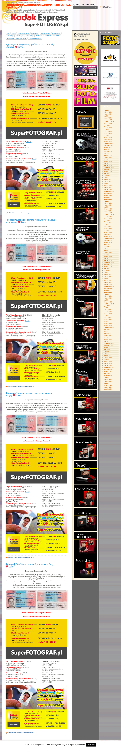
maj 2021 (106, 177)
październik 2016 (109, 286)
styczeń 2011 (108, 339)
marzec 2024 (108, 114)
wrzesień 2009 (108, 369)
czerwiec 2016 (108, 292)
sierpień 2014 (108, 314)
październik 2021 (109, 167)
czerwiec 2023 (108, 128)
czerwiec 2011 (108, 329)
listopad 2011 (108, 325)
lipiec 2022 (107, 149)
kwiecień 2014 (108, 318)
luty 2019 (106, 230)
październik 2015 (109, 304)
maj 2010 (106, 353)
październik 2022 (109, 143)
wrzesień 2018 (108, 240)
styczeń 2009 (108, 385)
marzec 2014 (108, 320)
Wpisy (103, 6)
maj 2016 (106, 294)
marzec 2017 (108, 276)
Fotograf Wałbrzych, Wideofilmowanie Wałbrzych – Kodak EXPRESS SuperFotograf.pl (38, 6)
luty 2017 (106, 278)
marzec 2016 (108, 298)
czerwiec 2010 (108, 351)
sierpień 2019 (108, 219)
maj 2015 (106, 308)
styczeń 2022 (108, 161)
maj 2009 (106, 377)
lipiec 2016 (107, 290)
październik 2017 (109, 262)
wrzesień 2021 (108, 169)
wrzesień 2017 (108, 264)
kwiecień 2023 (108, 132)
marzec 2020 (108, 205)
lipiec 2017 (107, 268)
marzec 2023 (108, 134)
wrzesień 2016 (108, 288)
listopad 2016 (108, 284)
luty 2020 (106, 207)
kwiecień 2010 (108, 355)
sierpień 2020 (108, 195)
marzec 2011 (108, 335)
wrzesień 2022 (108, 145)
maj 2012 (106, 321)
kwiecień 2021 (108, 179)
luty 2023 (106, 136)
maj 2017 (106, 272)
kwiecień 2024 (108, 112)
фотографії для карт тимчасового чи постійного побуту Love (29, 394)
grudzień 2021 (108, 163)
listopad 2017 (108, 260)
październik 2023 (109, 122)
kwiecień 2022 (108, 155)
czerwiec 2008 (108, 389)
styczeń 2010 (108, 361)
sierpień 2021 (108, 171)
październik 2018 (109, 238)
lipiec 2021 (107, 173)
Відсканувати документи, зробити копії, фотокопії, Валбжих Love (30, 45)
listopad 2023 (108, 120)
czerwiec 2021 (108, 175)
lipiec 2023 (107, 126)
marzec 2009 (108, 381)
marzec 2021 (108, 181)
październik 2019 (109, 215)
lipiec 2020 (107, 197)
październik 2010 (109, 343)
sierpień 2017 (108, 266)
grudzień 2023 (108, 118)
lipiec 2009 (107, 373)
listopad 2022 (108, 141)
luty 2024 (106, 116)
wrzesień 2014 (108, 312)
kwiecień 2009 (108, 379)
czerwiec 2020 (108, 199)
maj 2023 (106, 130)
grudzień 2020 (108, 187)
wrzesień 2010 (108, 345)
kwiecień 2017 (108, 274)
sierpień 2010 (108, 347)
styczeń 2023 (108, 137)
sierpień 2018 (108, 242)
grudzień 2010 (108, 341)
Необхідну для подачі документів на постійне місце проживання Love (30, 221)
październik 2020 (109, 191)
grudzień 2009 (108, 363)
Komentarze (105, 7)
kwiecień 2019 (108, 227)
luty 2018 (106, 254)
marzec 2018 (108, 252)
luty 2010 (106, 359)
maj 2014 (106, 316)
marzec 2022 (108, 157)
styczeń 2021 (108, 185)
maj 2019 (106, 225)
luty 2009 (106, 383)
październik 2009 (109, 367)
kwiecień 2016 (108, 296)
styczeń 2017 (108, 280)
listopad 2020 (108, 189)
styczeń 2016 (108, 302)
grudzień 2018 (108, 234)
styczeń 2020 (108, 209)
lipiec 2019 (107, 221)
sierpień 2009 (108, 371)
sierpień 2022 (108, 147)
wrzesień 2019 (108, 217)
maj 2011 (106, 331)
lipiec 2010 (107, 349)
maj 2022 (106, 153)
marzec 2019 (108, 229)
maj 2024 (106, 110)
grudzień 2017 (108, 258)
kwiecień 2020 (108, 203)
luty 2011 (106, 337)
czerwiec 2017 (108, 270)
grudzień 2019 (108, 211)
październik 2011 (109, 327)
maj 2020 (106, 201)
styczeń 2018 (108, 256)
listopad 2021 (108, 165)
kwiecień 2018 (108, 250)
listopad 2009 (108, 365)
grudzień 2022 (108, 139)
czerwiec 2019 (108, 223)
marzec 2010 (108, 357)
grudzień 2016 (108, 282)
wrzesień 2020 (108, 193)
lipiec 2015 (107, 306)
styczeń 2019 (108, 232)
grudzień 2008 (108, 387)
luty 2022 (106, 159)
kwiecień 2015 (108, 310)
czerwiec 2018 (108, 246)
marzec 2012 (108, 323)
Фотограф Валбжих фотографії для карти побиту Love (29, 565)
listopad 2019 (108, 213)
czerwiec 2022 (108, 151)
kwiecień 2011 (108, 333)
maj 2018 (106, 248)
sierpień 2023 (108, 124)
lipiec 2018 (107, 244)
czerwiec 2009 (108, 375)
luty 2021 (106, 183)
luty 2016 (106, 300)
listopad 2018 (108, 236)
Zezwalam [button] (91, 745)
